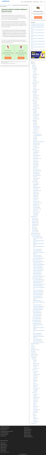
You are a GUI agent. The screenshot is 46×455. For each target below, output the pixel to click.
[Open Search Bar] (45, 1)
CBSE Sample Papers (28, 1)
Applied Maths (35, 152)
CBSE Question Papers (35, 233)
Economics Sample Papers (37, 267)
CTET (32, 345)
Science (34, 97)
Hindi (34, 72)
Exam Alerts (34, 225)
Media (5, 452)
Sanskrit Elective (12, 63)
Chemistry (35, 156)
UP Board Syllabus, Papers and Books (6, 431)
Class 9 (33, 414)
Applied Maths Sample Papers (38, 261)
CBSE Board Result (3, 444)
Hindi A (34, 123)
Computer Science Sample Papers (39, 287)
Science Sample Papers (37, 256)
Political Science (36, 178)
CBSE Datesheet (3, 442)
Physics (34, 176)
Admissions (34, 218)
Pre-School (33, 352)
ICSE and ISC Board (3, 429)
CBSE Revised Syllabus (27, 435)
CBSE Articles (9, 5)
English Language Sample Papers (38, 246)
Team (8, 452)
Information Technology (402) (38, 141)
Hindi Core (35, 164)
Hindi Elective (35, 166)
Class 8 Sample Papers (36, 320)
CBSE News (5, 5)
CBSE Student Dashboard (4, 428)
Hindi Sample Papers (36, 314)
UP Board (32, 423)
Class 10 (18, 61)
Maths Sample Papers (37, 255)
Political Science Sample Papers (38, 276)
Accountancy (35, 150)
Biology (34, 153)
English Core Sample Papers (38, 268)
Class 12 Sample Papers (36, 278)
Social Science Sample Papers (38, 258)
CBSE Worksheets (34, 343)
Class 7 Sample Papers (36, 317)
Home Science (35, 169)
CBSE (42, 1)
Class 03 (33, 68)
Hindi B (34, 124)
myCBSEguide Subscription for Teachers (37, 24)
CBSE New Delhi (34, 221)
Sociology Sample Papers (37, 309)
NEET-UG (32, 351)
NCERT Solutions (36, 1)
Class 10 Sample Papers (36, 236)
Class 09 (15, 61)
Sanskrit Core (8, 63)
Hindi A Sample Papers (37, 249)
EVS (33, 71)
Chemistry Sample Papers (37, 265)
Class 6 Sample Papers (36, 311)
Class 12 (23, 61)
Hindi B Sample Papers (37, 250)
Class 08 (33, 109)
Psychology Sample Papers (37, 307)
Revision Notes (33, 354)
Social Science (35, 98)
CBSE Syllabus (12, 61)
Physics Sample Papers (37, 275)
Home (22, 1)
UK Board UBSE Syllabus (4, 432)
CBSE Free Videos (3, 448)
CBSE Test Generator (3, 445)
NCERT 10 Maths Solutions (28, 436)
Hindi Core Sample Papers (37, 270)
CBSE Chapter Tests (27, 433)
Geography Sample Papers (37, 293)
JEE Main (32, 348)
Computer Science (36, 158)
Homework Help (3, 450)
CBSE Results (34, 222)
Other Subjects (35, 115)
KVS (2, 63)
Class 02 (33, 66)
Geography (35, 163)
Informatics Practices (36, 170)
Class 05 (33, 83)
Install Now (21, 57)
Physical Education (36, 175)
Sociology (34, 179)
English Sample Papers (37, 312)
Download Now (38, 17)
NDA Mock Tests (3, 435)
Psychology (35, 213)
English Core (35, 161)
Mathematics (35, 74)
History (34, 167)
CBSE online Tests (3, 447)
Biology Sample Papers (37, 262)
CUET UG (32, 346)
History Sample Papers (37, 271)
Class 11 (20, 61)
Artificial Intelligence (36, 134)
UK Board (32, 357)
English (34, 69)
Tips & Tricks (6, 62)
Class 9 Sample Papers (36, 323)
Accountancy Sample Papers (38, 279)
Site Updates (34, 230)
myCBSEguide (5, 1)
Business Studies (36, 155)
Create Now (8, 57)
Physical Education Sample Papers (39, 302)
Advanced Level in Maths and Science (37, 25)
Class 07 (33, 100)
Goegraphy (35, 195)
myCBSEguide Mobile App (4, 426)
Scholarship (34, 228)
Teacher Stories (33, 355)
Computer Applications (37, 135)
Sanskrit (5, 63)
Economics (35, 159)
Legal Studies (35, 204)
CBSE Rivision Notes (27, 432)
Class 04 (33, 75)
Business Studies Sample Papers (38, 264)
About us (1, 452)
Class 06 (33, 91)
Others (33, 227)
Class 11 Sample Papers (36, 259)
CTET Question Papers (4, 434)
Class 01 (33, 65)
